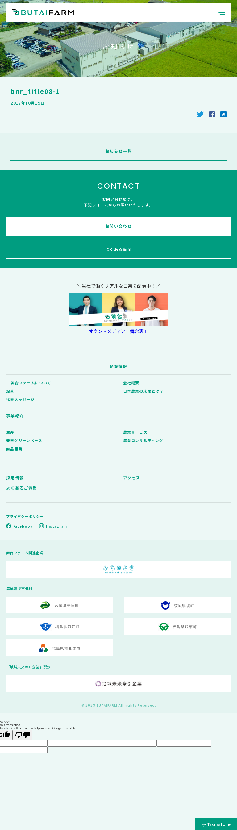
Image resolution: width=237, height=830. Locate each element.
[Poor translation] (22, 735)
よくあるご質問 (21, 488)
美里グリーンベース (24, 440)
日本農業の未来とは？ (143, 391)
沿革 (10, 391)
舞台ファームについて (31, 382)
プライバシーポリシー (25, 516)
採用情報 (15, 478)
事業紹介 (15, 416)
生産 (10, 432)
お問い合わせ (118, 226)
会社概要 (131, 382)
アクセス (131, 478)
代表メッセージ (20, 399)
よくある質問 (118, 249)
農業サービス (135, 432)
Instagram (56, 525)
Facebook (23, 525)
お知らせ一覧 (118, 151)
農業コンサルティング (143, 440)
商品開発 (14, 448)
